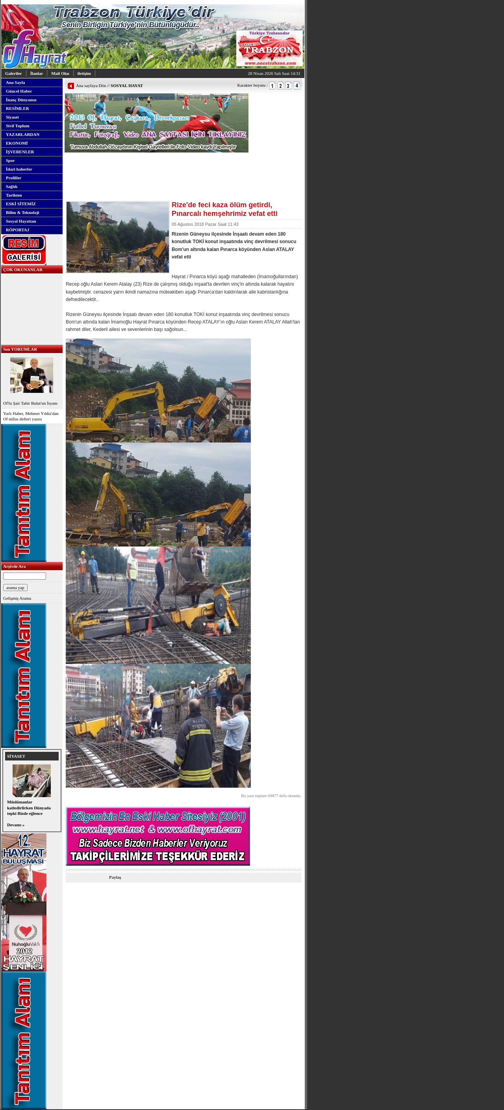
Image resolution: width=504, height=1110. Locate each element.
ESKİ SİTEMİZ (21, 203)
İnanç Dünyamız (21, 99)
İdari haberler (19, 169)
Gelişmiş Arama (17, 598)
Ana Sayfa (15, 82)
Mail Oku (60, 73)
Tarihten (14, 195)
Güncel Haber (19, 91)
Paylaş (115, 877)
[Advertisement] (157, 164)
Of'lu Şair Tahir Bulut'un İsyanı (32, 380)
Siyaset (12, 117)
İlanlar (36, 73)
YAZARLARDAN (22, 134)
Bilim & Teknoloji (22, 212)
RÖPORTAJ (17, 229)
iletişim (84, 73)
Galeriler (13, 73)
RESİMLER (17, 108)
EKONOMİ (17, 143)
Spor (10, 160)
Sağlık (11, 186)
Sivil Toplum (18, 125)
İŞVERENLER (20, 151)
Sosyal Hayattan (21, 221)
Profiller (14, 177)
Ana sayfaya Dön (91, 85)
